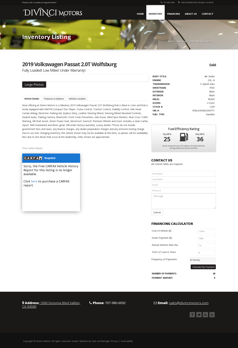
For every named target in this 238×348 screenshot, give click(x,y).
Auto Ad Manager (101, 341)
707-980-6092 (168, 2)
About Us (191, 13)
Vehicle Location (77, 98)
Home (140, 13)
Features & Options (54, 98)
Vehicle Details (31, 98)
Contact (207, 13)
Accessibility (127, 341)
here (34, 181)
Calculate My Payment (203, 266)
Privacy (114, 341)
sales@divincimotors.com (189, 303)
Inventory (155, 13)
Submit (157, 212)
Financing (173, 13)
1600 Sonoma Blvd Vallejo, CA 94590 (195, 2)
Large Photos (34, 85)
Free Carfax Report (32, 148)
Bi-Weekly (195, 259)
